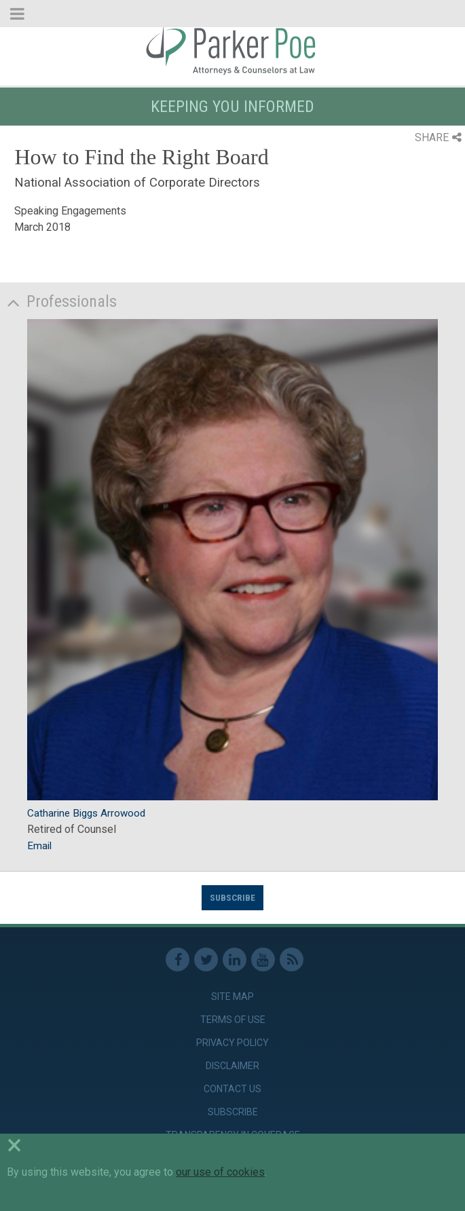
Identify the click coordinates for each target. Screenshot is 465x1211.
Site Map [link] (232, 996)
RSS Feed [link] (291, 959)
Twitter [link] (206, 959)
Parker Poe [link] (232, 49)
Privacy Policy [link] (232, 1042)
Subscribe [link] (233, 1111)
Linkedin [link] (234, 959)
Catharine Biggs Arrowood (86, 813)
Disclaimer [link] (232, 1065)
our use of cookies (220, 1172)
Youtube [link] (263, 959)
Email (39, 846)
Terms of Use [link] (232, 1019)
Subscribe (232, 897)
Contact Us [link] (232, 1088)
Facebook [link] (177, 959)
